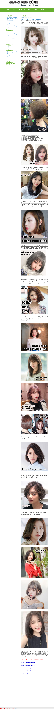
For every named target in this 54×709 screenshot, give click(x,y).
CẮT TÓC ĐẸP (23, 15)
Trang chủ (8, 9)
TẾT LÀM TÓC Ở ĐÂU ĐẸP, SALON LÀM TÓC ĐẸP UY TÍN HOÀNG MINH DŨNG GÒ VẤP (12, 18)
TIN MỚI (29, 9)
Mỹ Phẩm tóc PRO (22, 9)
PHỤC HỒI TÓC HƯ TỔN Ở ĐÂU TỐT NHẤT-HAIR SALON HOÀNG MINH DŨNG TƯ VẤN (12, 27)
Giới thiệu (42, 9)
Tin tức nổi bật (9, 15)
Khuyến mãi (35, 9)
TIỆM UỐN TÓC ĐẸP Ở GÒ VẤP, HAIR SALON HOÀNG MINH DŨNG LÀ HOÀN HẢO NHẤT (12, 40)
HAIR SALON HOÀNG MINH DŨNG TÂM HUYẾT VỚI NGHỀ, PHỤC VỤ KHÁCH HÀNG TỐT (12, 68)
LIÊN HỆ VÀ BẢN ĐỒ (9, 11)
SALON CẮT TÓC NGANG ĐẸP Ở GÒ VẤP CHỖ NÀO (32, 19)
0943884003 (12, 708)
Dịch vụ (14, 9)
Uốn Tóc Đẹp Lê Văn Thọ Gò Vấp (11, 20)
